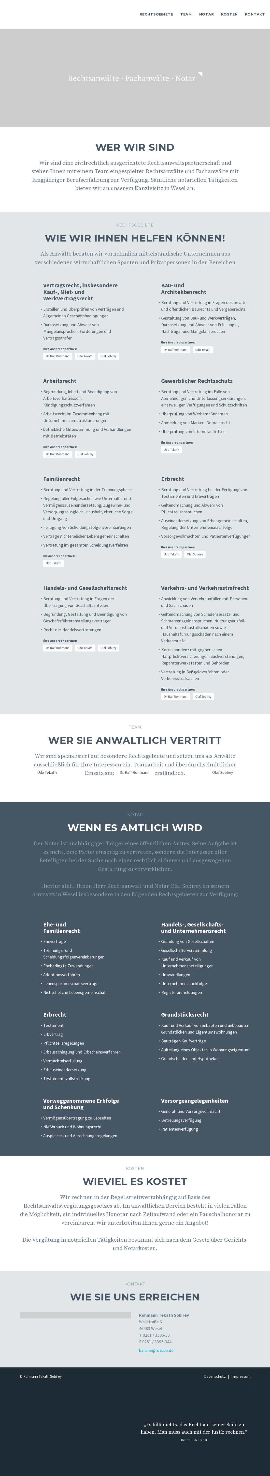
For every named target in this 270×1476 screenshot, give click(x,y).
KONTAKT (255, 14)
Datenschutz (215, 1376)
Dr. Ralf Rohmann (58, 356)
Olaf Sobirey (108, 356)
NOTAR (206, 14)
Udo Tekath (85, 356)
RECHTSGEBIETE (156, 14)
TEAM (186, 14)
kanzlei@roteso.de (156, 1350)
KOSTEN (229, 14)
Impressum (241, 1376)
